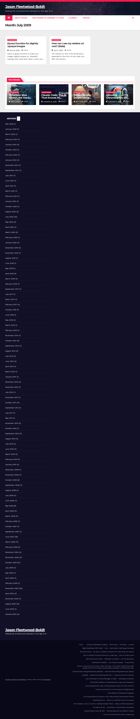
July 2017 (9, 294)
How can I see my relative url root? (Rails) (68, 45)
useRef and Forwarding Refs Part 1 (101, 675)
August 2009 (10, 490)
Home (81, 644)
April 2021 (9, 186)
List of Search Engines (115, 662)
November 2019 (11, 253)
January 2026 (11, 129)
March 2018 (10, 279)
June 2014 (9, 361)
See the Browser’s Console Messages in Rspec (101, 679)
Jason (25, 50)
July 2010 (9, 444)
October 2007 (11, 526)
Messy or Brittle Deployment (124, 704)
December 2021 (11, 165)
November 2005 (12, 557)
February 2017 (11, 305)
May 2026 (9, 124)
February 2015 (11, 330)
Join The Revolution (127, 659)
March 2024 (10, 134)
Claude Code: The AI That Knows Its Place (53, 98)
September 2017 (12, 289)
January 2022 (11, 160)
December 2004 (12, 588)
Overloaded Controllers (126, 679)
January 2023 (11, 145)
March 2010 (10, 454)
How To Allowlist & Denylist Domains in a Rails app (100, 655)
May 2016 (9, 320)
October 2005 (11, 563)
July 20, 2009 (14, 50)
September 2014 (12, 346)
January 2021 (10, 201)
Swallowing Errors (99, 700)
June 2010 (9, 449)
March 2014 (10, 372)
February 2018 (11, 284)
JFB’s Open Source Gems (94, 659)
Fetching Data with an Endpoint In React (120, 711)
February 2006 (11, 547)
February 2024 (11, 139)
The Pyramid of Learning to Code (48, 18)
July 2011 (9, 413)
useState (85, 675)
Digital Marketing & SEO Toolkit (92, 648)
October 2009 (11, 480)
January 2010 (10, 465)
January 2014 (10, 377)
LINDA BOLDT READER (99, 662)
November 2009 (12, 475)
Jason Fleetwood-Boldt (25, 6)
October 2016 (10, 310)
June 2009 (9, 501)
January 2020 (11, 243)
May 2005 (9, 573)
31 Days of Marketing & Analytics (97, 644)
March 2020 (10, 232)
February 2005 (11, 583)
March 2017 (10, 299)
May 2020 (9, 222)
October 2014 (10, 341)
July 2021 (9, 176)
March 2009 (10, 516)
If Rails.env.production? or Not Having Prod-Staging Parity (115, 689)
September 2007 (12, 532)
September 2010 (12, 434)
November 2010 (11, 423)
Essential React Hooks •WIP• (94, 711)
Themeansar (46, 679)
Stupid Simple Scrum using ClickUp (82, 98)
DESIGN (87, 18)
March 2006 (10, 542)
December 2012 (11, 382)
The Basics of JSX (99, 707)
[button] (133, 18)
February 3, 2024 (115, 101)
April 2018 (9, 274)
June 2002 (9, 609)
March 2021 (10, 191)
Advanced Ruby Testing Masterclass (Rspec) (119, 671)
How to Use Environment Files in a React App (118, 714)
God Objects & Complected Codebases (121, 693)
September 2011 (12, 408)
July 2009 (9, 495)
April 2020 (9, 227)
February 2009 (11, 521)
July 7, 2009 (58, 50)
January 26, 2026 (50, 101)
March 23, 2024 (82, 101)
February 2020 (11, 237)
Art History (123, 644)
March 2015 (10, 325)
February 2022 (11, 155)
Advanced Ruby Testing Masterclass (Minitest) (87, 671)
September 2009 (12, 485)
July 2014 (9, 356)
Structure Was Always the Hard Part (19, 98)
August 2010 (10, 439)
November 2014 (11, 335)
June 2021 (9, 181)
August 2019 (10, 258)
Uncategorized (14, 92)
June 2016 (9, 315)
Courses (73, 18)
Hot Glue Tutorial (85, 652)
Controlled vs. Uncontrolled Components (120, 707)
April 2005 (9, 578)
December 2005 (12, 552)
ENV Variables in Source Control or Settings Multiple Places (93, 704)
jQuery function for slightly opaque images (22, 45)
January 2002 (11, 614)
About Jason (21, 18)
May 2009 (9, 506)
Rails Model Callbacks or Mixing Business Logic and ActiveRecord (112, 682)
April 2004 (9, 594)
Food (106, 648)
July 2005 (9, 568)
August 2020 (10, 212)
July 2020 (9, 217)
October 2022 (11, 150)
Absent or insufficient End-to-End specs (120, 700)
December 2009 (12, 470)
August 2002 (10, 604)
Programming (12, 40)
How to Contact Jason (126, 655)
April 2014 (9, 366)
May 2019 (9, 268)
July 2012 (9, 392)
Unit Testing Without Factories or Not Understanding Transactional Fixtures (109, 696)
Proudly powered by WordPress (15, 679)
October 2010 (10, 428)
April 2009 (9, 511)
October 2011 (10, 403)
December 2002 (12, 599)
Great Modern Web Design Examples (122, 648)
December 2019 (11, 248)
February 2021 (11, 196)
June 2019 (9, 263)
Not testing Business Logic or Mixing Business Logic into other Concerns (110, 686)
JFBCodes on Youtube (111, 659)
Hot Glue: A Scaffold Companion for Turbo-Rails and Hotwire (113, 652)
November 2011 (11, 397)
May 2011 (9, 418)
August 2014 (10, 351)
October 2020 (11, 206)
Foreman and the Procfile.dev (124, 675)
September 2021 (12, 170)
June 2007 (9, 537)
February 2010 (11, 459)
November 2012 (11, 387)
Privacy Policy (129, 662)
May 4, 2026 (15, 101)
